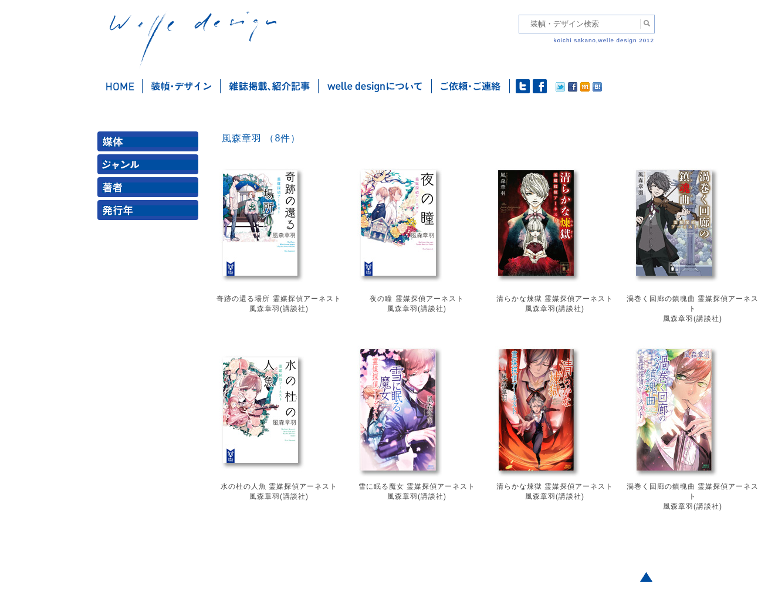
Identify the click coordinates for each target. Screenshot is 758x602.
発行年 (150, 212)
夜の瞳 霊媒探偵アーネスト (416, 299)
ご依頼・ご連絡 (471, 86)
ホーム (120, 86)
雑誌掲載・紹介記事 (270, 86)
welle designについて (375, 86)
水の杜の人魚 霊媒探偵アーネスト (279, 486)
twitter (523, 86)
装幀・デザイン (182, 86)
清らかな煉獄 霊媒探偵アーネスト (554, 299)
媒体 (150, 144)
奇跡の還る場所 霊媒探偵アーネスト (278, 299)
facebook (540, 86)
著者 (150, 189)
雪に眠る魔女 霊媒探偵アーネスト (416, 486)
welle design (193, 40)
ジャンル (150, 167)
